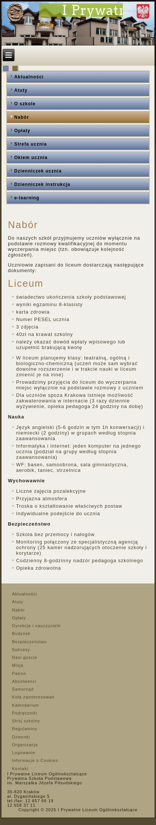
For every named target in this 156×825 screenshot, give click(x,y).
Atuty (21, 90)
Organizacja (25, 744)
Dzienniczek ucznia (37, 171)
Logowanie (23, 752)
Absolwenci (24, 681)
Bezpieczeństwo (29, 641)
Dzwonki (21, 737)
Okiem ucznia (30, 157)
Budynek (21, 633)
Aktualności (29, 77)
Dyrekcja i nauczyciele (36, 625)
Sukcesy (21, 649)
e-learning (26, 197)
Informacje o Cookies (35, 760)
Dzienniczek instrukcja (42, 184)
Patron (19, 673)
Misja (17, 665)
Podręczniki (24, 713)
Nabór (21, 117)
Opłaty (22, 130)
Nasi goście (24, 657)
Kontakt (20, 768)
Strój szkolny (26, 721)
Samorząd (23, 689)
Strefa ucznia (30, 144)
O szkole (24, 103)
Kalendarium (25, 705)
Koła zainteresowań (33, 697)
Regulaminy (24, 728)
